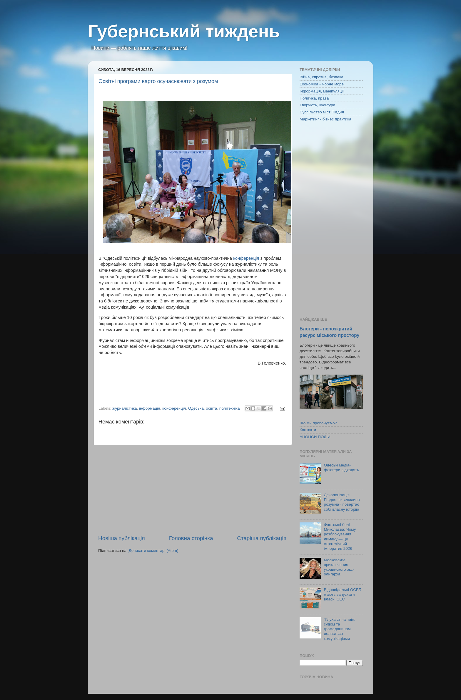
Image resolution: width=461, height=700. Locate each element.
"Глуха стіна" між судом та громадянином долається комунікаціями (339, 629)
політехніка (229, 408)
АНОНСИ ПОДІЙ (315, 437)
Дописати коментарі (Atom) (153, 550)
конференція (246, 258)
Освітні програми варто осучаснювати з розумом (158, 81)
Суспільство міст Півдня (322, 112)
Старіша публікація (261, 538)
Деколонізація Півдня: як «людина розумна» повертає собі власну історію (342, 502)
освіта (211, 408)
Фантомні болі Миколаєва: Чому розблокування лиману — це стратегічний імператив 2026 (340, 536)
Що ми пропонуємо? (318, 423)
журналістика (124, 408)
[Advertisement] (192, 490)
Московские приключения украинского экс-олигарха (339, 567)
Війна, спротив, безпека (321, 77)
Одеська (196, 408)
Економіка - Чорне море (322, 84)
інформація (149, 408)
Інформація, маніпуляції (322, 91)
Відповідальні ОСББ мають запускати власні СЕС (342, 594)
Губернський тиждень (184, 31)
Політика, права (314, 98)
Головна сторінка (191, 538)
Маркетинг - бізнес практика (325, 119)
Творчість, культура (317, 105)
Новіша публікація (121, 538)
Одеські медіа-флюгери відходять (341, 467)
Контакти (308, 430)
